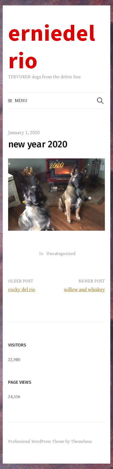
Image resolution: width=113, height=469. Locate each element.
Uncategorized (60, 253)
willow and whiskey (84, 290)
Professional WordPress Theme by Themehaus (50, 441)
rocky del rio (21, 290)
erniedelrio (51, 46)
